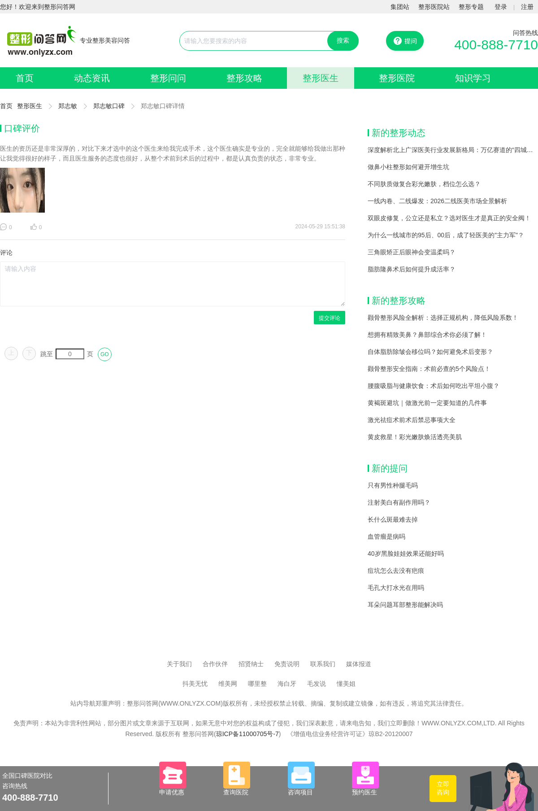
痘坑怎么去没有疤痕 (396, 570)
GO (104, 354)
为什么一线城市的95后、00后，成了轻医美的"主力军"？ (446, 235)
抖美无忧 (195, 683)
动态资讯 (92, 78)
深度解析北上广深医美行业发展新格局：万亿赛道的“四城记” (451, 149)
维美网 (227, 683)
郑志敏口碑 (109, 105)
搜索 (343, 40)
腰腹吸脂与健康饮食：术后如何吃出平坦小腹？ (433, 385)
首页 (25, 78)
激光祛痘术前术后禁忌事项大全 (412, 419)
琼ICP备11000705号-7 (247, 733)
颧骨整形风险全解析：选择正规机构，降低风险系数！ (443, 317)
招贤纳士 (251, 663)
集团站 (399, 6)
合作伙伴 (215, 663)
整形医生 (320, 78)
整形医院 (397, 78)
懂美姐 (346, 683)
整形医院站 (434, 6)
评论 (6, 252)
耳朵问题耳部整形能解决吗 (405, 604)
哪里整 (257, 683)
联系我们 (322, 663)
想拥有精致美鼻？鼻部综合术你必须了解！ (427, 334)
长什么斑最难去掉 (393, 519)
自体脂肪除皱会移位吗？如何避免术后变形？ (430, 351)
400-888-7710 (496, 44)
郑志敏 (67, 105)
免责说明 (286, 663)
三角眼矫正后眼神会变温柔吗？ (412, 252)
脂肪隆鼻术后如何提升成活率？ (412, 269)
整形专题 (471, 6)
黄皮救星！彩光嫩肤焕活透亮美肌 (415, 436)
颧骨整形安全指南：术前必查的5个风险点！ (429, 368)
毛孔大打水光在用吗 (396, 587)
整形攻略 (244, 78)
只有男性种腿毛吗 (393, 485)
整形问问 (168, 78)
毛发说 (316, 683)
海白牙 (287, 683)
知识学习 (473, 78)
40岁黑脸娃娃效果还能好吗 (406, 553)
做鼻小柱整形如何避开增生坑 (408, 166)
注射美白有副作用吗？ (399, 502)
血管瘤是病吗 (386, 536)
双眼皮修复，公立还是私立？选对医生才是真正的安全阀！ (449, 218)
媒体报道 (358, 663)
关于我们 (179, 663)
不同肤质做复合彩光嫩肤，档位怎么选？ (424, 183)
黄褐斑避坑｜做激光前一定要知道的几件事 (427, 402)
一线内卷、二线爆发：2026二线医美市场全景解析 (437, 201)
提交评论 (329, 318)
